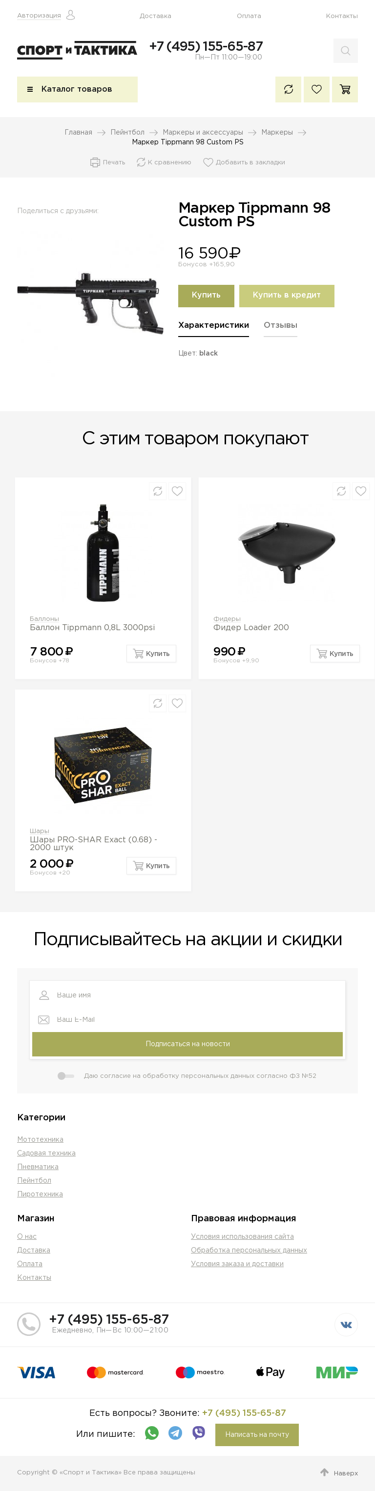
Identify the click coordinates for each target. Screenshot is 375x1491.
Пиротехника (40, 1194)
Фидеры (227, 620)
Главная (78, 134)
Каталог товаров (77, 90)
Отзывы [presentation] (280, 326)
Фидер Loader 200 (251, 629)
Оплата (249, 16)
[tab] (213, 329)
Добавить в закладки (250, 163)
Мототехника (40, 1140)
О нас (27, 1237)
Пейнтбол (127, 134)
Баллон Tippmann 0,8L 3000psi (92, 629)
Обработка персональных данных (249, 1250)
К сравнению (288, 90)
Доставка (155, 16)
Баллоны (44, 620)
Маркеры (277, 134)
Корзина (345, 90)
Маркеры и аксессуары (203, 134)
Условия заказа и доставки (237, 1264)
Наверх (346, 1473)
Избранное (317, 90)
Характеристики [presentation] (213, 326)
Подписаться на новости (188, 1044)
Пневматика (38, 1167)
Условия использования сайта (242, 1237)
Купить (206, 296)
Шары (39, 832)
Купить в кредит (287, 296)
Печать (114, 163)
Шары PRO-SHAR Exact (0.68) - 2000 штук (93, 845)
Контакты (342, 16)
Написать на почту (257, 1435)
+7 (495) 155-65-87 (205, 47)
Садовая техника (46, 1153)
